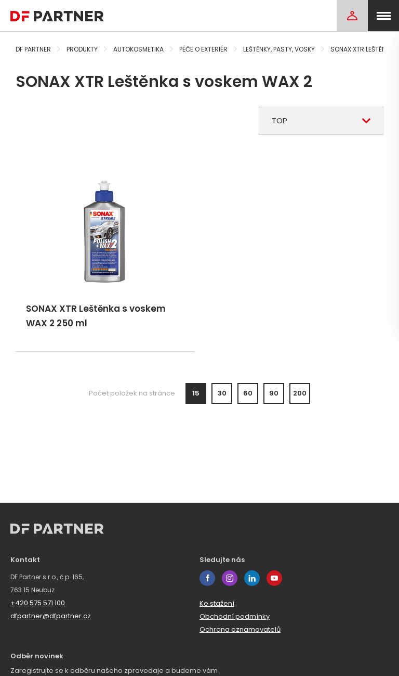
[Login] (352, 15)
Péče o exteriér (203, 49)
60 (247, 393)
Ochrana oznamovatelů (240, 629)
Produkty (82, 49)
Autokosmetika (138, 49)
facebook (207, 578)
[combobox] (321, 121)
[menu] (383, 15)
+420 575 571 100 (37, 603)
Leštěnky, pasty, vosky (279, 49)
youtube (274, 578)
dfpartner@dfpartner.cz (50, 616)
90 (273, 393)
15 (196, 393)
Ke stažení (217, 603)
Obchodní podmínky (235, 616)
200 (300, 393)
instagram (229, 578)
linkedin (252, 578)
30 (222, 393)
